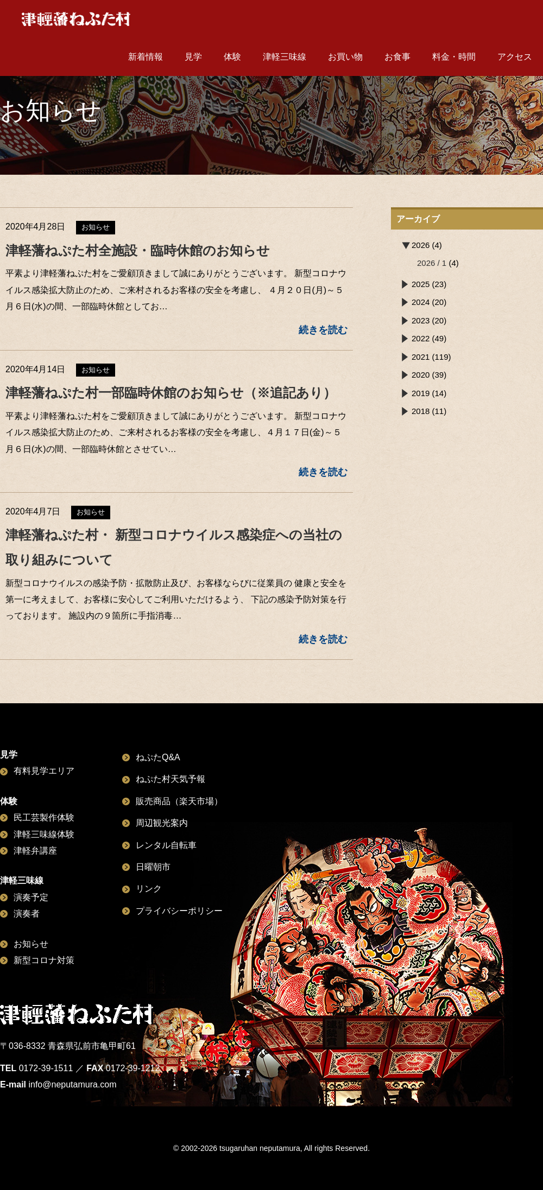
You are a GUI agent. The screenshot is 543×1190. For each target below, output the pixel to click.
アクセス (514, 56)
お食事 (397, 56)
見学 (193, 56)
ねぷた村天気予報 (170, 779)
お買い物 (345, 56)
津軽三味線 (284, 56)
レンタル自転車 (166, 845)
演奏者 (27, 913)
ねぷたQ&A (158, 757)
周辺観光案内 (162, 823)
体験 (232, 56)
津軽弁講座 (35, 850)
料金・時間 (454, 56)
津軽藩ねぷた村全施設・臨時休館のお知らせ (137, 250)
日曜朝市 (153, 866)
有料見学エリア (44, 770)
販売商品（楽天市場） (179, 801)
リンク (149, 888)
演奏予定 (31, 897)
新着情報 (145, 56)
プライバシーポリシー (179, 910)
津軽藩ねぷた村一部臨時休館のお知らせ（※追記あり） (170, 392)
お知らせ (31, 944)
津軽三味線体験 (44, 834)
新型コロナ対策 (44, 960)
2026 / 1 (431, 263)
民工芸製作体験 (44, 817)
